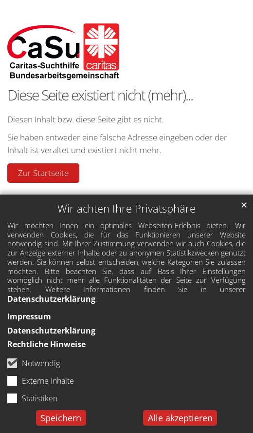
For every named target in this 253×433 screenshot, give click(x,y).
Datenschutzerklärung (51, 299)
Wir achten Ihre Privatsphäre (126, 208)
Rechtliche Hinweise (46, 344)
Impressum (29, 316)
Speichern (60, 418)
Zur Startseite (43, 172)
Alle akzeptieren (180, 418)
